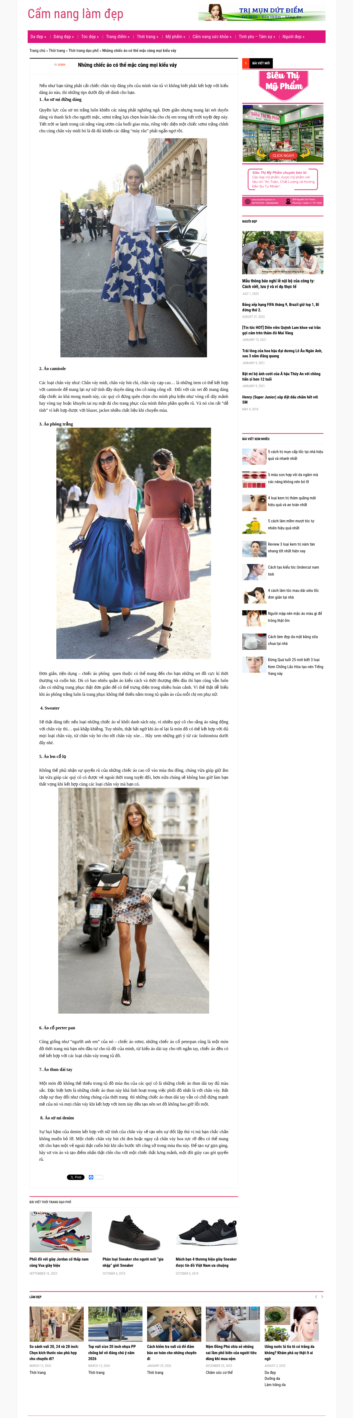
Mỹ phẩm (175, 36)
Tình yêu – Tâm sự (257, 36)
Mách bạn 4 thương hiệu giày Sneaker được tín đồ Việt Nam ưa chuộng (206, 1262)
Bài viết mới (261, 63)
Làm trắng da (275, 1384)
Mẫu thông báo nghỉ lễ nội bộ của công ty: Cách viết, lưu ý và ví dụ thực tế (278, 283)
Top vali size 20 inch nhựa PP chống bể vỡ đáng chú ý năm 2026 (112, 1352)
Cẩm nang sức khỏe (212, 36)
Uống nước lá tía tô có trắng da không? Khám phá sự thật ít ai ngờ (290, 1352)
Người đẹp (294, 36)
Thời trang (147, 36)
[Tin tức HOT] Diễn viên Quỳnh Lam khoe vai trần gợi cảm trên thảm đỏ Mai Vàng (281, 330)
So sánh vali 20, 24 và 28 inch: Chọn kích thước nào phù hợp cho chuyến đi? (54, 1352)
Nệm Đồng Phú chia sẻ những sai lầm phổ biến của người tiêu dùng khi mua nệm (231, 1352)
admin (61, 64)
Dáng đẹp (64, 36)
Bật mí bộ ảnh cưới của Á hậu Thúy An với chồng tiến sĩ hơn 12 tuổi (281, 376)
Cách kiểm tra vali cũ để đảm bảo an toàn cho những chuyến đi (171, 1352)
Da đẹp (38, 36)
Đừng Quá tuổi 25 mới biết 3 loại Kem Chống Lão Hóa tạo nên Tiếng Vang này (295, 666)
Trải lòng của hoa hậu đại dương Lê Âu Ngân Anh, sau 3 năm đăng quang (282, 353)
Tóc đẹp (90, 36)
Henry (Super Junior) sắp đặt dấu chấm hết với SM (280, 400)
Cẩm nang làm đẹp (76, 13)
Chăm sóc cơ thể (219, 1372)
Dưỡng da (272, 1378)
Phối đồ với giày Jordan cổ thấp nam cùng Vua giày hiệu (59, 1262)
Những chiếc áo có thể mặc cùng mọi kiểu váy (127, 65)
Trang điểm (117, 36)
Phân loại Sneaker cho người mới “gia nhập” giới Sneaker (133, 1262)
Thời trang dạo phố (84, 50)
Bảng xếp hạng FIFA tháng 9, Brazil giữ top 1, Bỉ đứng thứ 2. (280, 307)
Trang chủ (37, 50)
